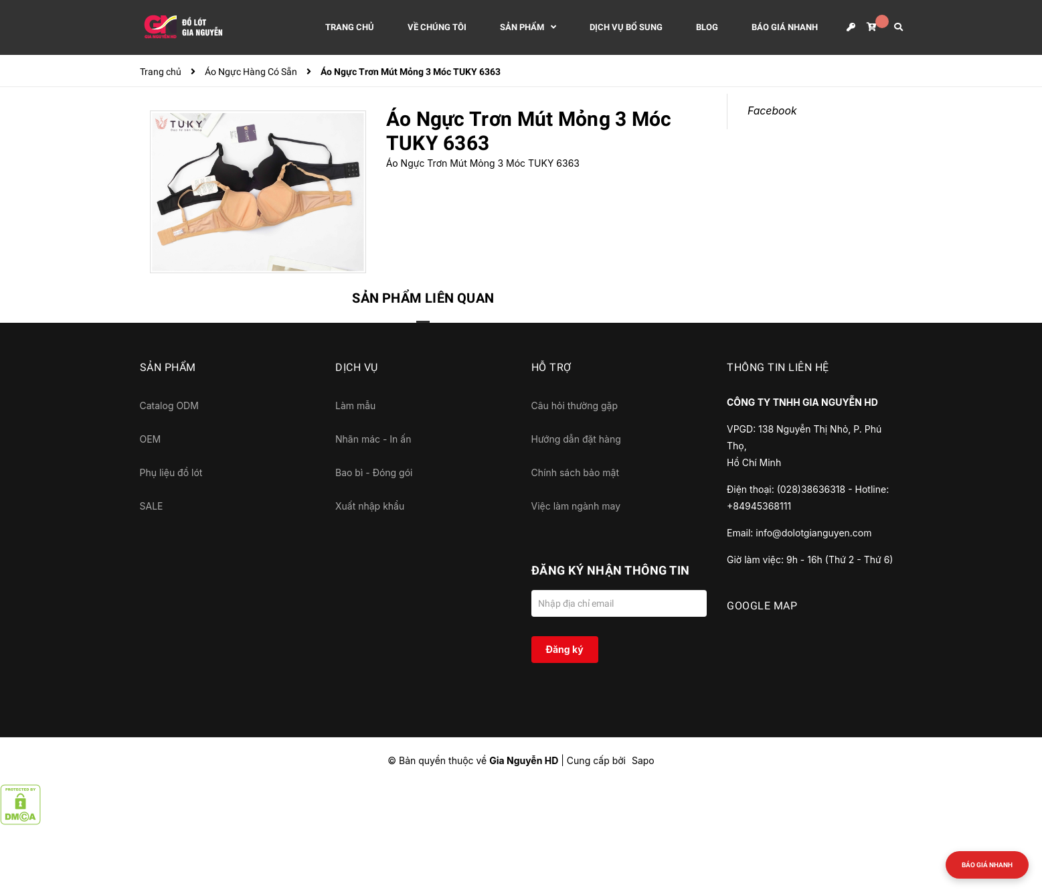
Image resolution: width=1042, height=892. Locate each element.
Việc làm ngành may (576, 506)
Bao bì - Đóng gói (373, 472)
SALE (151, 506)
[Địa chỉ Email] (619, 603)
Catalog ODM (169, 405)
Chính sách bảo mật (575, 472)
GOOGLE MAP (762, 605)
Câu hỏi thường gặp (574, 405)
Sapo (643, 760)
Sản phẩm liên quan (423, 298)
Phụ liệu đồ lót (171, 472)
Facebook (772, 110)
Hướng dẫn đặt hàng (576, 439)
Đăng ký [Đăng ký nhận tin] (564, 649)
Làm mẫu (355, 405)
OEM (150, 439)
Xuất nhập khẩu (369, 506)
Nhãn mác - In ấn (373, 439)
